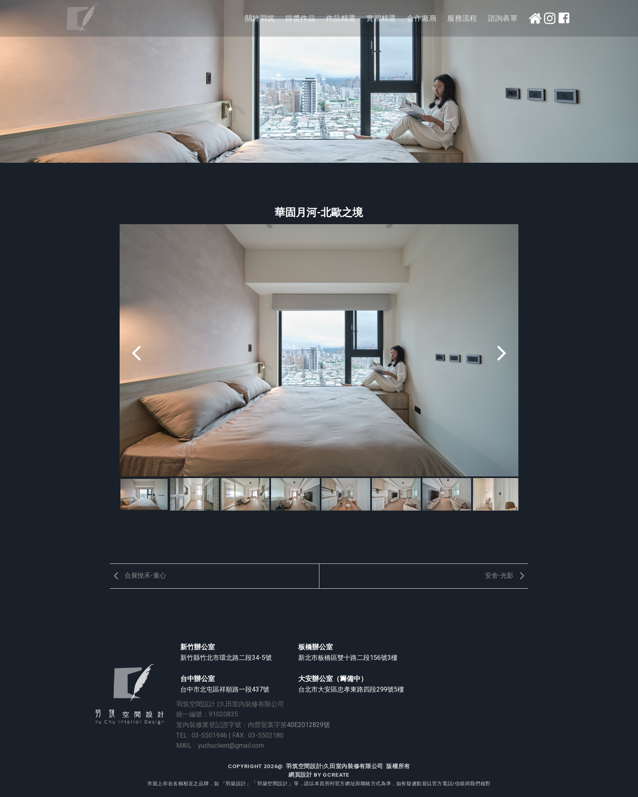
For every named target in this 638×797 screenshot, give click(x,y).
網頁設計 (300, 774)
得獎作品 (300, 18)
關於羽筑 (260, 18)
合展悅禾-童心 (138, 575)
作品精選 (341, 18)
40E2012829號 (308, 725)
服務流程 (462, 18)
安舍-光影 (506, 575)
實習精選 (381, 18)
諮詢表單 (503, 18)
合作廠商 (422, 18)
